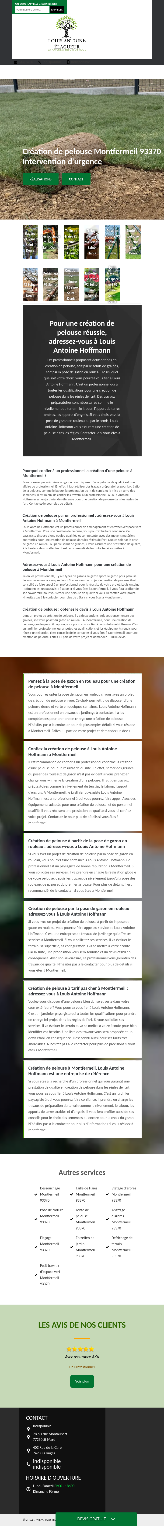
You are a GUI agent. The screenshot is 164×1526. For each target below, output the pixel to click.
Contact (76, 179)
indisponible (23, 62)
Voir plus (82, 1381)
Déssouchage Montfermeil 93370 (50, 1194)
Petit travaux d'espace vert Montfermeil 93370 (50, 1274)
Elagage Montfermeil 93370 (49, 1244)
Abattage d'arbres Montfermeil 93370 (121, 1219)
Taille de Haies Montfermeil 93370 (86, 1194)
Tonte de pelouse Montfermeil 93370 (85, 1219)
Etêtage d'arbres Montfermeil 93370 (124, 1194)
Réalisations (41, 179)
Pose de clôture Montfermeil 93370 (51, 1216)
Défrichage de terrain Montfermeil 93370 (122, 1247)
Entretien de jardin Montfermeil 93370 (85, 1247)
